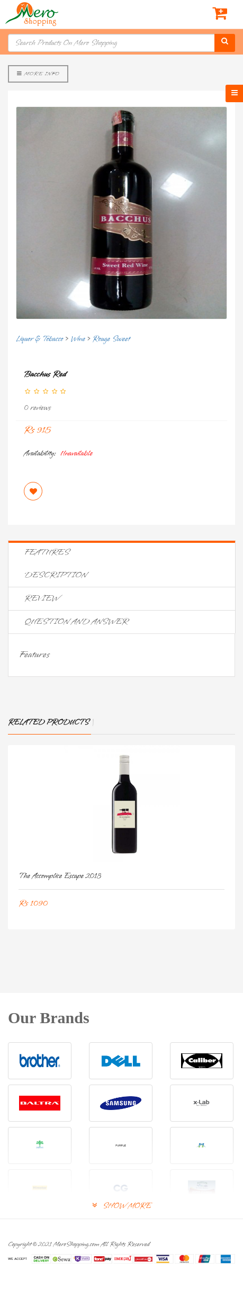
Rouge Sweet (111, 339)
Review (41, 598)
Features (46, 552)
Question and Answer (76, 622)
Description (55, 575)
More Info (38, 73)
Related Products (48, 723)
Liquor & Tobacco (39, 339)
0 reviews (37, 408)
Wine (77, 339)
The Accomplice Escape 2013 (60, 876)
